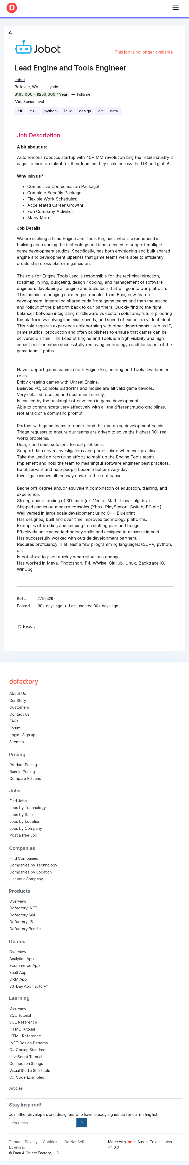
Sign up (28, 734)
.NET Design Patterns (28, 1042)
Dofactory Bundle (25, 928)
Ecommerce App (24, 965)
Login (14, 734)
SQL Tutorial (20, 1015)
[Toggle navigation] (175, 6)
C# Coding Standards (28, 1049)
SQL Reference (23, 1022)
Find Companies (23, 858)
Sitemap (16, 741)
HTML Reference (25, 1035)
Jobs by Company (25, 828)
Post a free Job (23, 835)
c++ (33, 110)
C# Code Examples (26, 1077)
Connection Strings (26, 1063)
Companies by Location (30, 872)
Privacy (31, 1142)
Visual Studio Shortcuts (29, 1070)
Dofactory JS (21, 921)
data (114, 110)
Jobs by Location (24, 821)
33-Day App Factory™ (28, 986)
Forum (15, 728)
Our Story (17, 700)
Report (26, 626)
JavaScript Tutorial (25, 1056)
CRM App (18, 979)
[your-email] (43, 1123)
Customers (19, 707)
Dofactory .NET (23, 907)
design (85, 110)
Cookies (50, 1142)
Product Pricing (23, 764)
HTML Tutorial (22, 1029)
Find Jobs (18, 800)
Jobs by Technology (27, 807)
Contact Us (19, 714)
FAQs (14, 721)
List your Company (26, 878)
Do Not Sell (74, 1142)
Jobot (20, 79)
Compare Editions (25, 778)
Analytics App (21, 958)
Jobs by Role (21, 814)
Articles (16, 1088)
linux (68, 110)
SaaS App (18, 972)
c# (19, 110)
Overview (17, 901)
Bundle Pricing (22, 771)
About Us (17, 693)
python (50, 110)
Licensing (17, 1147)
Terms (14, 1142)
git (100, 110)
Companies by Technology (33, 865)
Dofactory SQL (22, 914)
